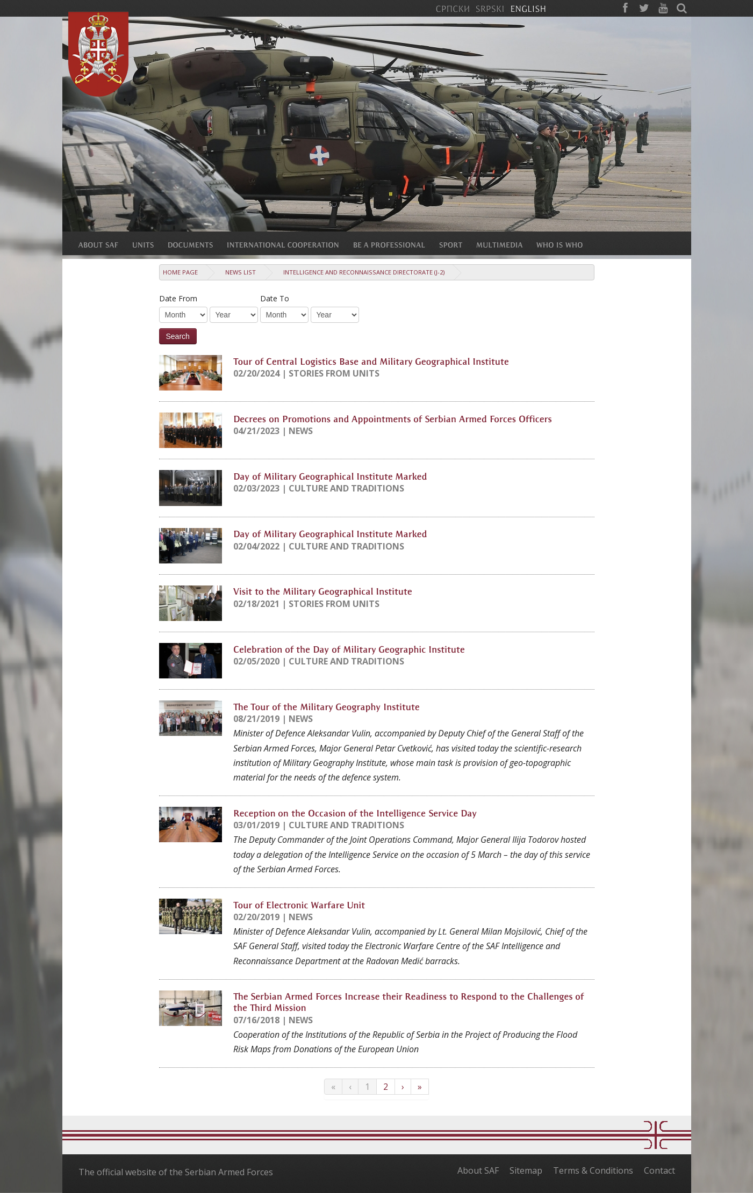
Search (178, 336)
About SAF (478, 1170)
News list (240, 272)
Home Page (180, 272)
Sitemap (526, 1170)
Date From (178, 298)
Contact (659, 1170)
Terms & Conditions (593, 1170)
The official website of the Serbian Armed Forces (175, 1172)
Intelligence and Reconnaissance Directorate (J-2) (363, 272)
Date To (274, 298)
